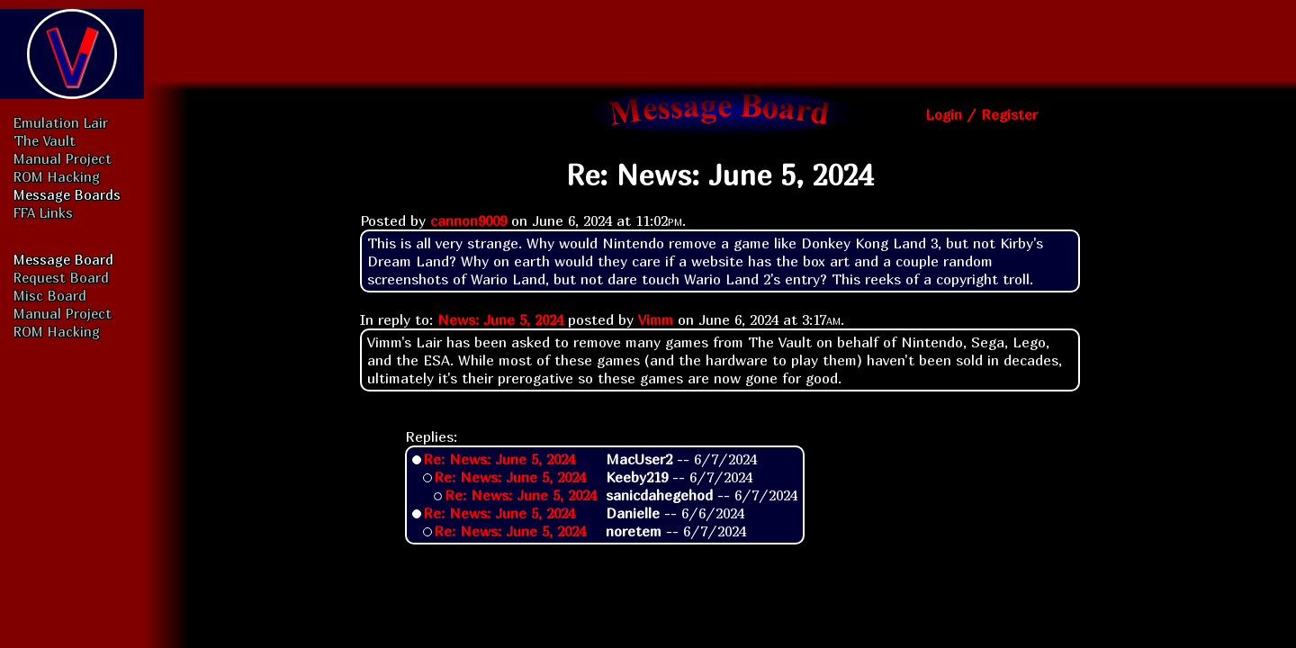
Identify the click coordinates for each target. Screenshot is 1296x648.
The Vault (45, 140)
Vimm (655, 319)
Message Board (63, 259)
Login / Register (981, 114)
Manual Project (63, 158)
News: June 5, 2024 (500, 319)
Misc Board (50, 295)
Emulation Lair (61, 122)
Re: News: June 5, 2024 (499, 459)
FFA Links (43, 212)
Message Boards (67, 194)
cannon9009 (468, 221)
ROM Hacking (57, 176)
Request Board (61, 277)
